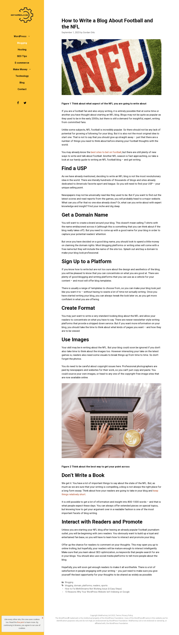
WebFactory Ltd (104, 615)
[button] (29, 36)
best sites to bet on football (106, 152)
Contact (22, 89)
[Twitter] (25, 103)
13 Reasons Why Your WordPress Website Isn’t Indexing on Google (97, 592)
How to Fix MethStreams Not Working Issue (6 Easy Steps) (93, 589)
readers (96, 585)
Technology (22, 76)
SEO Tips (22, 56)
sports (104, 585)
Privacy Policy (127, 615)
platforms (87, 585)
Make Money (23, 69)
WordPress (23, 36)
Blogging (22, 43)
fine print (20, 622)
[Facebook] (18, 103)
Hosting (22, 49)
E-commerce (22, 62)
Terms (118, 615)
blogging (69, 585)
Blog (22, 82)
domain (77, 585)
